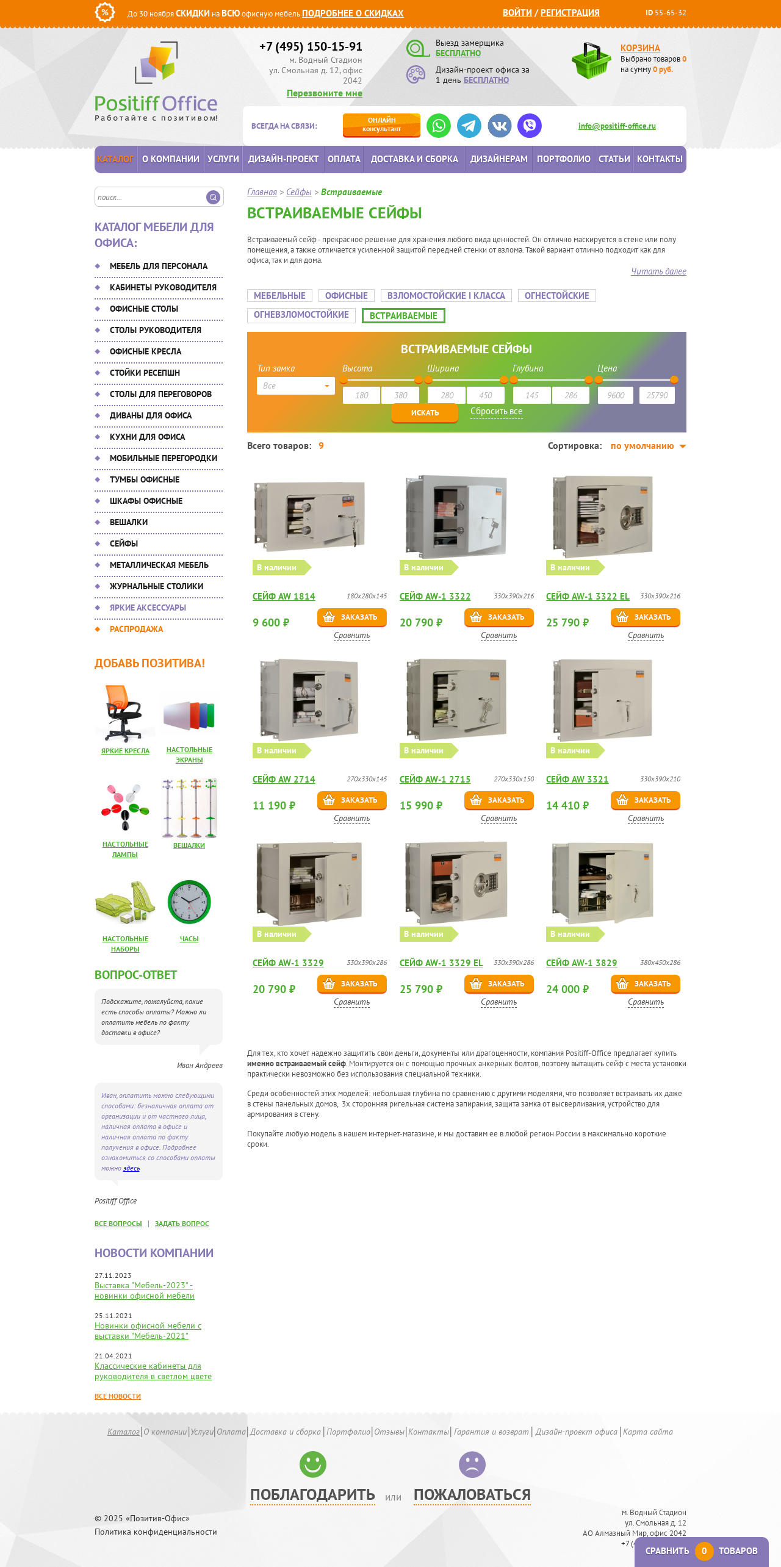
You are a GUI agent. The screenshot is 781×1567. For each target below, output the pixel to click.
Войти (517, 12)
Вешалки (129, 522)
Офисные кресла (145, 351)
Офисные (346, 295)
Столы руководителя (155, 330)
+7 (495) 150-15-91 (310, 46)
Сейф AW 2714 (284, 776)
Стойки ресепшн (145, 372)
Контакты (660, 159)
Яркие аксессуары (148, 607)
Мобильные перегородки (163, 458)
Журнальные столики (156, 586)
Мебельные (280, 295)
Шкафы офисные (146, 500)
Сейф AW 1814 (284, 595)
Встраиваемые (403, 315)
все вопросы (118, 1223)
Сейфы (124, 543)
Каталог (115, 159)
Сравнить (353, 633)
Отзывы (389, 1431)
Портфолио (564, 159)
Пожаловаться (472, 1494)
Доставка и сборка (414, 159)
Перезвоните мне (324, 93)
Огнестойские (557, 295)
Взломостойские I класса (446, 295)
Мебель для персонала (158, 265)
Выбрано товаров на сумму (653, 64)
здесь (131, 1167)
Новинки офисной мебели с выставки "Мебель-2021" (148, 1330)
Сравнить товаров (702, 1551)
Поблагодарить (312, 1494)
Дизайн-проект (283, 159)
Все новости (118, 1395)
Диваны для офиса (151, 415)
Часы (189, 938)
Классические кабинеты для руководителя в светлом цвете (153, 1371)
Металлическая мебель (159, 564)
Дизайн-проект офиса (576, 1431)
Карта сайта (648, 1431)
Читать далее (658, 271)
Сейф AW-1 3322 (435, 595)
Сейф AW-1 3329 (289, 957)
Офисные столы (144, 308)
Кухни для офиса (147, 436)
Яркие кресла (125, 750)
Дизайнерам (499, 159)
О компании (171, 159)
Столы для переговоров (161, 394)
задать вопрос (182, 1223)
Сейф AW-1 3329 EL (441, 957)
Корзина (640, 48)
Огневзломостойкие (301, 314)
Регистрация (570, 12)
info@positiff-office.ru (617, 126)
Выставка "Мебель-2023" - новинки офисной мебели (145, 1290)
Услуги (223, 159)
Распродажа (136, 628)
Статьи (614, 159)
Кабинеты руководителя (163, 287)
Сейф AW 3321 (577, 776)
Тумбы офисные (144, 479)
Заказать (360, 616)
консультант (381, 124)
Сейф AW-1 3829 (581, 957)
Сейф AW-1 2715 (435, 776)
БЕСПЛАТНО (458, 53)
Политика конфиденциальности (156, 1532)
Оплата (344, 159)
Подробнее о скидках (353, 13)
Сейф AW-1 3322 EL (588, 595)
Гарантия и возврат (491, 1431)
